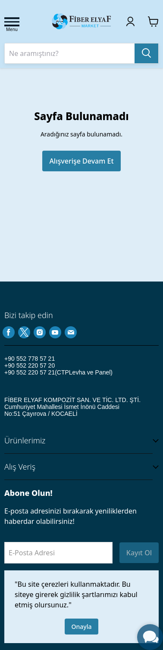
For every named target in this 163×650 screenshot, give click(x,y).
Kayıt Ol (139, 552)
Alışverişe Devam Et (81, 161)
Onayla (82, 626)
